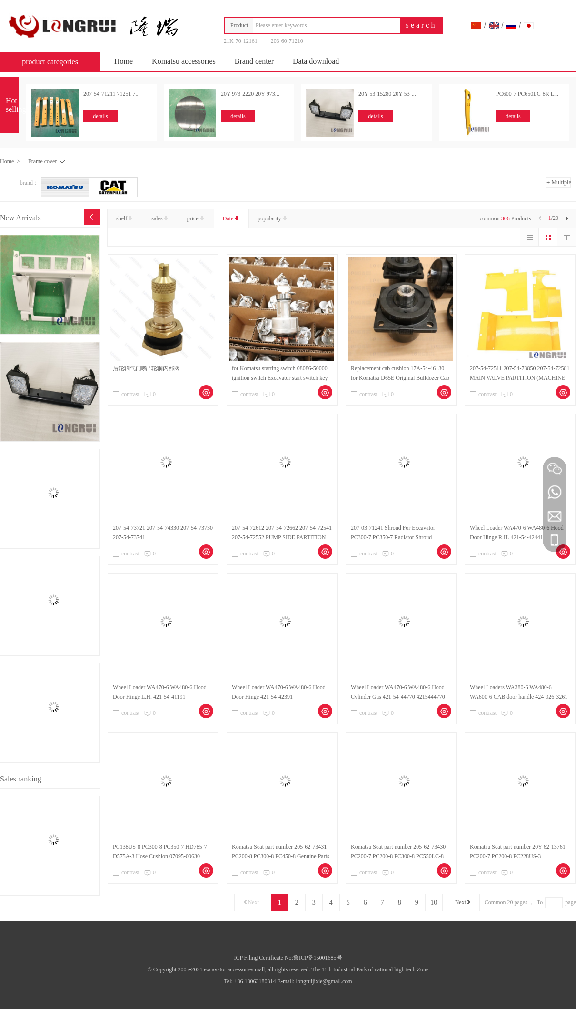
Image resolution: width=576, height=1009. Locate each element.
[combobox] (324, 25)
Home (123, 61)
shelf (125, 218)
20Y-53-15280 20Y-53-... (387, 93)
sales (160, 218)
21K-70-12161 (241, 41)
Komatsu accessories (184, 61)
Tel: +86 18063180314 (250, 981)
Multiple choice (558, 183)
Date (232, 218)
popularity (273, 218)
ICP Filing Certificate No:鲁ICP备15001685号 (288, 957)
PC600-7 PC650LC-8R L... (527, 93)
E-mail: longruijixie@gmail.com (315, 981)
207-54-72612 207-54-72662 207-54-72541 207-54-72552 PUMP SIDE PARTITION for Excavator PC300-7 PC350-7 (282, 537)
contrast (126, 394)
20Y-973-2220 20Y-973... (250, 93)
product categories (55, 62)
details (100, 116)
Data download (316, 61)
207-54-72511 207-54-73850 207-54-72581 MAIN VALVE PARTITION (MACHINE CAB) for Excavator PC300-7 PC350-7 (520, 378)
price (196, 218)
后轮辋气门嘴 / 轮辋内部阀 (146, 368)
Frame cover (46, 161)
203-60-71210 (287, 41)
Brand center (254, 61)
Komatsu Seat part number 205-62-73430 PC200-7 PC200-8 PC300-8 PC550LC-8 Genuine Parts (398, 856)
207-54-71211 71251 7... (111, 93)
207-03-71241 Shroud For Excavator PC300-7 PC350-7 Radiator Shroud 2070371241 (393, 537)
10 (433, 902)
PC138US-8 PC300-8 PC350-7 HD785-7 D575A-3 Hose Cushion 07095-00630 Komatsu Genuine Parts (160, 856)
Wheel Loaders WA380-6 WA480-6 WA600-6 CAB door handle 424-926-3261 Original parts (518, 697)
